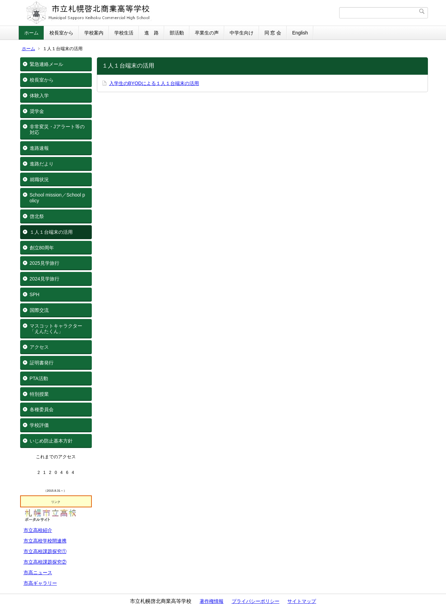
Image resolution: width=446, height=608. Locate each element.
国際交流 (39, 310)
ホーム (31, 32)
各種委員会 (42, 409)
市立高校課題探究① (45, 551)
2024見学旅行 (44, 278)
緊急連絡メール (46, 64)
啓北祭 (37, 216)
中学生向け (242, 32)
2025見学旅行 (44, 263)
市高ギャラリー (40, 583)
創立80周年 (42, 247)
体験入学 (39, 95)
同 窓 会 (273, 32)
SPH (35, 294)
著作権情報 (212, 601)
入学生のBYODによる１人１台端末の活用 (154, 83)
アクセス (39, 347)
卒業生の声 (207, 32)
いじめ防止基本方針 (51, 441)
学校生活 (123, 32)
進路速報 (39, 148)
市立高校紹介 (38, 530)
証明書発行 (42, 362)
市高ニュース (38, 572)
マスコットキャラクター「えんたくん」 (56, 328)
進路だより (42, 164)
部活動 (177, 32)
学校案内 (93, 32)
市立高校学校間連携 (45, 541)
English (300, 32)
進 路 (151, 32)
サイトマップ (301, 601)
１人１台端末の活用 (51, 232)
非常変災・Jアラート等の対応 (57, 129)
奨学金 (37, 111)
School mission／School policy (57, 197)
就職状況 (39, 179)
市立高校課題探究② (45, 562)
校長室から (61, 32)
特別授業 (39, 394)
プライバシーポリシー (255, 601)
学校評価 (39, 425)
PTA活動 (39, 378)
